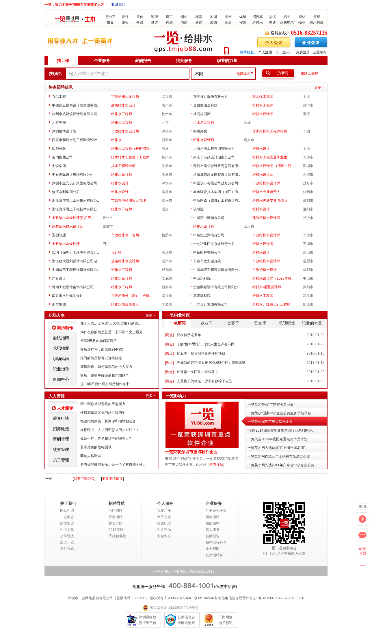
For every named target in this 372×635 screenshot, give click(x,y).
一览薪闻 (178, 323)
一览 (48, 479)
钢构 (184, 17)
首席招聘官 (214, 555)
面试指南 (61, 338)
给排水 (257, 22)
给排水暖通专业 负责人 (270, 200)
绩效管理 (61, 449)
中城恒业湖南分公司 (208, 218)
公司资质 (67, 536)
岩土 (287, 17)
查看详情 (216, 464)
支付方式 (67, 549)
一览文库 (258, 323)
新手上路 (164, 517)
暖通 (272, 22)
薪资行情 (61, 418)
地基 (198, 17)
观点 (169, 335)
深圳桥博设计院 (64, 131)
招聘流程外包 (216, 542)
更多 (317, 87)
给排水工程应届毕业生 (269, 157)
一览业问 (204, 323)
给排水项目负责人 (125, 304)
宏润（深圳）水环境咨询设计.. (75, 252)
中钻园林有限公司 (207, 252)
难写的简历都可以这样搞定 (101, 358)
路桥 (125, 22)
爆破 (242, 17)
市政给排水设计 (264, 270)
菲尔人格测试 (90, 456)
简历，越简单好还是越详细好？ (104, 375)
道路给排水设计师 (125, 261)
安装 (242, 22)
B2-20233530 (293, 598)
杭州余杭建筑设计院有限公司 (74, 114)
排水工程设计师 (123, 166)
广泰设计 (59, 278)
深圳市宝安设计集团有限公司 (74, 183)
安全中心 (164, 536)
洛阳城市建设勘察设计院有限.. (216, 175)
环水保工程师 (262, 97)
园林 (301, 17)
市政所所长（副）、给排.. (131, 296)
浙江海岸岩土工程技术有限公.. (75, 200)
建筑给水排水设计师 (67, 226)
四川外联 (200, 131)
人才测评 (65, 408)
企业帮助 (213, 549)
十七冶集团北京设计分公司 (214, 244)
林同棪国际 (202, 114)
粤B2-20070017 (269, 598)
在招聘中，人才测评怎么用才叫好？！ (109, 430)
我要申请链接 (84, 479)
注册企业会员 (216, 511)
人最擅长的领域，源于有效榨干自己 (204, 381)
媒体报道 (67, 523)
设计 (125, 17)
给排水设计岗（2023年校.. (272, 278)
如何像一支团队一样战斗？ (197, 372)
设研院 (198, 209)
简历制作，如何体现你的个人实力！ (108, 367)
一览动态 (67, 517)
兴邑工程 (59, 97)
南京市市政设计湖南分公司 (214, 157)
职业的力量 (227, 60)
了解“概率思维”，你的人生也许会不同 (206, 344)
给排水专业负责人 (266, 192)
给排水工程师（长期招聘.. (131, 149)
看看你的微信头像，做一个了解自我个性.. (112, 464)
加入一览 (67, 542)
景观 (316, 17)
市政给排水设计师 (125, 97)
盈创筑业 (59, 235)
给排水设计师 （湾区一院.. (272, 166)
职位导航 (115, 523)
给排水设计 (261, 149)
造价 (139, 17)
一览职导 (231, 323)
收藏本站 (118, 5)
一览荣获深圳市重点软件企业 (191, 452)
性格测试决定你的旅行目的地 (102, 413)
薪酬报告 (143, 60)
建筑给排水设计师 (266, 218)
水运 (272, 17)
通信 (198, 22)
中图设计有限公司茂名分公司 (215, 183)
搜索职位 (164, 523)
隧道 (154, 22)
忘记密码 (283, 52)
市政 (110, 22)
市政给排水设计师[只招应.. (72, 218)
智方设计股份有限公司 (210, 97)
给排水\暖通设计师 (266, 287)
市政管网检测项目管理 (128, 200)
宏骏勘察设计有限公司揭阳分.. (216, 287)
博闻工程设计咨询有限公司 (73, 287)
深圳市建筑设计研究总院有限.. (216, 166)
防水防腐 (316, 22)
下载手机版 (245, 52)
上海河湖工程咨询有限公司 (214, 149)
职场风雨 (61, 358)
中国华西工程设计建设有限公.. (75, 270)
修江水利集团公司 (66, 192)
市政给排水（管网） (126, 235)
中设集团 (59, 166)
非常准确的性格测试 (95, 447)
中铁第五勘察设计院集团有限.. (75, 105)
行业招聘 (115, 517)
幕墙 (228, 22)
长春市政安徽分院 (207, 261)
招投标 (257, 17)
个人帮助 (164, 530)
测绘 (228, 17)
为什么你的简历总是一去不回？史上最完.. (112, 332)
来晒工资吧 (309, 74)
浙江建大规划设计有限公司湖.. (75, 261)
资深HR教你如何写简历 (98, 341)
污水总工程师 (203, 123)
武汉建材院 (202, 296)
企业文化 (67, 530)
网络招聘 (213, 517)
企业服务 (320, 52)
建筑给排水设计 (123, 105)
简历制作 (65, 327)
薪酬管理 (61, 439)
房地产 (110, 17)
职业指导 (61, 369)
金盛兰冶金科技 (205, 105)
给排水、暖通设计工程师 (271, 304)
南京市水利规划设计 (67, 296)
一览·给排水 (162, 572)
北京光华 (59, 123)
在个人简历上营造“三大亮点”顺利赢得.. (110, 323)
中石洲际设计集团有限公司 (73, 175)
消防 (184, 22)
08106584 (205, 598)
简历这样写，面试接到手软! (101, 349)
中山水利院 (202, 278)
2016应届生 (118, 530)
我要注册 (164, 511)
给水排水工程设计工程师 (130, 157)
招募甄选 (61, 428)
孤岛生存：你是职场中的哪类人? (105, 439)
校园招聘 (213, 523)
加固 (213, 17)
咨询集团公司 (62, 157)
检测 (169, 22)
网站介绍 (67, 511)
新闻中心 (61, 379)
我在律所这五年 (189, 335)
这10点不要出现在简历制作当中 (104, 384)
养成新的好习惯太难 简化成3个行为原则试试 (211, 363)
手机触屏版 (117, 536)
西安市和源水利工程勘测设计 (74, 140)
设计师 (116, 252)
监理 (154, 17)
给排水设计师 (262, 114)
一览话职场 (285, 323)
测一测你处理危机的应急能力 (102, 404)
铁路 (139, 22)
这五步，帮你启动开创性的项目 (201, 353)
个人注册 (265, 52)
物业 (301, 22)
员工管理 (61, 460)
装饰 (213, 22)
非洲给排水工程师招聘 (269, 131)
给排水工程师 (262, 105)
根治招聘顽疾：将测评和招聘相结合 (108, 421)
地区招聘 (115, 511)
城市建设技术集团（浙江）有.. (216, 192)
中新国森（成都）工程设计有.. (216, 200)
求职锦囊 (61, 348)
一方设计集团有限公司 (210, 304)
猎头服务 (184, 60)
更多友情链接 (112, 479)
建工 (169, 17)
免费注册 (303, 52)
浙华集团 (59, 304)
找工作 (63, 60)
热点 (169, 344)
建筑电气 (287, 22)
